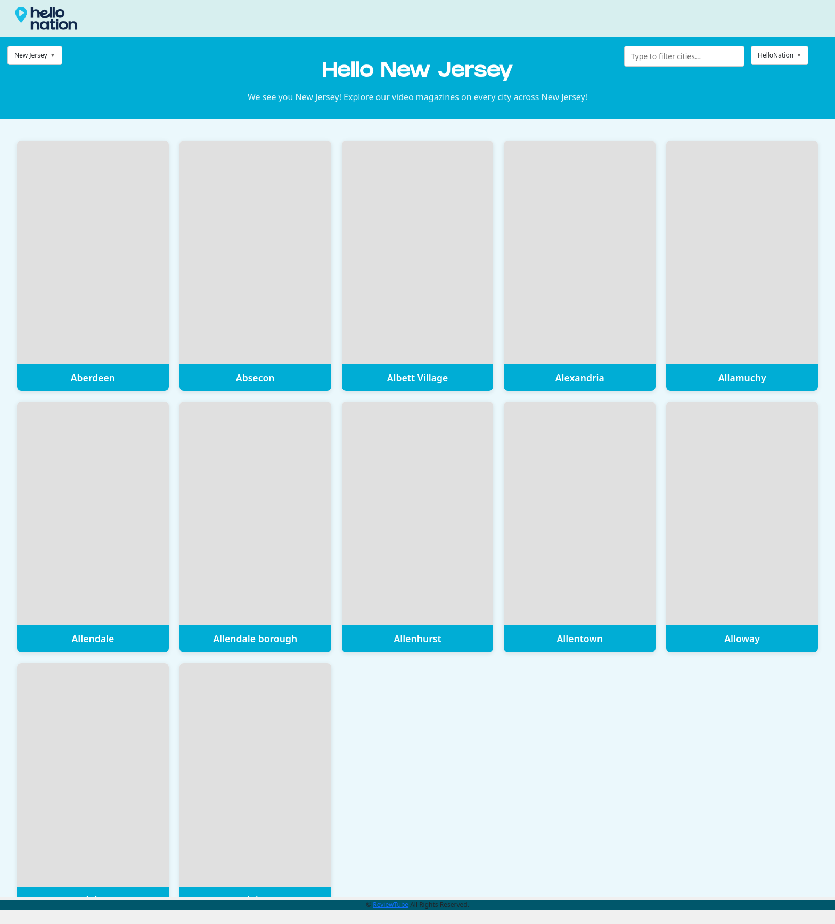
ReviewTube (390, 904)
